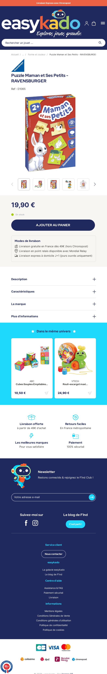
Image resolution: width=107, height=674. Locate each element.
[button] (95, 184)
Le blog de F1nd (53, 574)
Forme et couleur (36, 54)
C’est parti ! (75, 524)
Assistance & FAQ (53, 588)
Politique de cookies (53, 629)
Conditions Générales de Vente (53, 615)
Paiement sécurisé (53, 592)
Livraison (53, 597)
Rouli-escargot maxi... (75, 384)
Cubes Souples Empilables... (32, 384)
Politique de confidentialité (53, 625)
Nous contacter (53, 554)
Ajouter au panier (53, 225)
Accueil (15, 54)
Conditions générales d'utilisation (53, 620)
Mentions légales (53, 611)
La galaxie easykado (53, 569)
